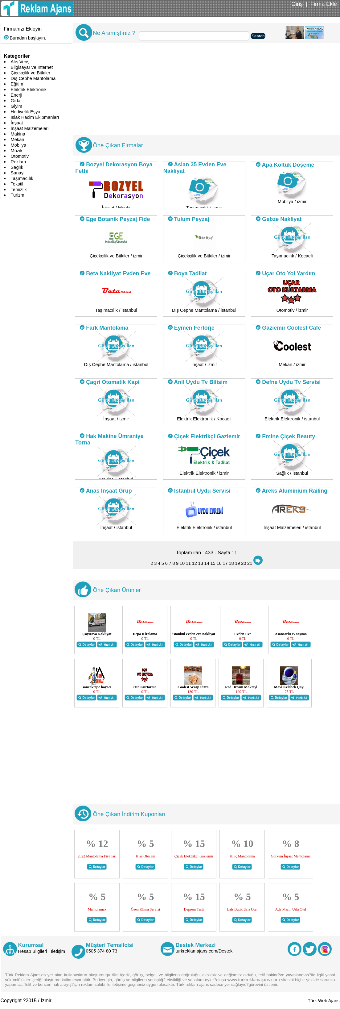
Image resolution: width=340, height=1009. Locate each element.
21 (249, 563)
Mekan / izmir (292, 364)
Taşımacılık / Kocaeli (292, 255)
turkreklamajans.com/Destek (204, 951)
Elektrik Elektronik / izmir (204, 473)
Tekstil (17, 183)
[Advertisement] (205, 92)
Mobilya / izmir (292, 201)
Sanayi (18, 172)
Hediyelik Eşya (25, 111)
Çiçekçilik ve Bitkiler (31, 72)
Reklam (18, 161)
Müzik (17, 150)
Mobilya (19, 145)
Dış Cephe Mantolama (33, 78)
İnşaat (17, 122)
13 (200, 563)
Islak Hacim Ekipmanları (35, 117)
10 (182, 563)
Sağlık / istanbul (292, 473)
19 (237, 563)
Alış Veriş (20, 61)
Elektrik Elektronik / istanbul (292, 418)
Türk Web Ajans (323, 1000)
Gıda (16, 100)
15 (212, 563)
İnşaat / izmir (204, 364)
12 (194, 563)
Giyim (16, 106)
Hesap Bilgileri (32, 951)
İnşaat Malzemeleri (30, 128)
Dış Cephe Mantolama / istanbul (204, 310)
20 (243, 563)
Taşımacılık (22, 178)
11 (188, 563)
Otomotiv (20, 156)
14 (206, 563)
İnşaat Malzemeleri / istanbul (292, 527)
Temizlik (19, 189)
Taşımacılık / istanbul (116, 310)
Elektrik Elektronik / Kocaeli (204, 418)
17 (225, 563)
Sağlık (17, 167)
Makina (18, 133)
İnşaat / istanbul (116, 527)
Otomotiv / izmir (292, 310)
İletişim (58, 951)
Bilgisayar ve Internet (32, 67)
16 (218, 563)
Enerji (16, 95)
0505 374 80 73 (101, 951)
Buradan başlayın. (25, 37)
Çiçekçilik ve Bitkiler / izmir (116, 255)
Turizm (17, 195)
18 (231, 563)
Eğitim (17, 83)
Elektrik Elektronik (29, 89)
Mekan (17, 139)
